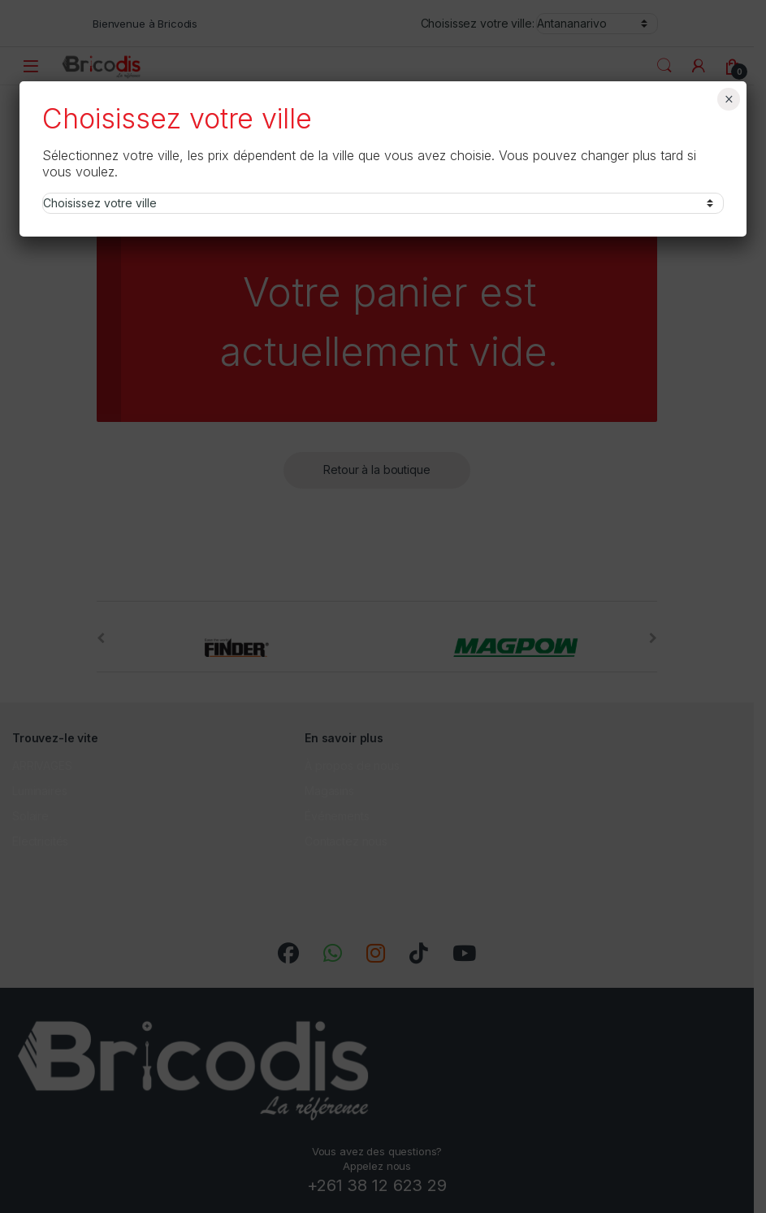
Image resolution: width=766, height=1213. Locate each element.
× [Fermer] (729, 99)
